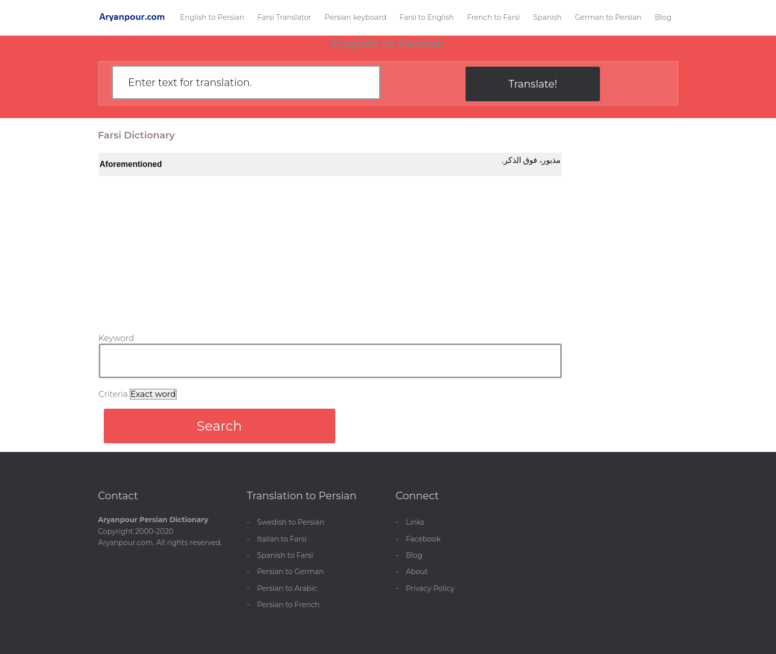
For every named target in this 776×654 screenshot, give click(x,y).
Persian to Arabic (287, 588)
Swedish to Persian (290, 522)
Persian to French (288, 604)
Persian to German (290, 571)
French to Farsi (493, 17)
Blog (663, 17)
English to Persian (212, 17)
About (417, 571)
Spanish (547, 17)
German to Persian (608, 17)
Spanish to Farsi (285, 555)
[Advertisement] (330, 252)
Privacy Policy (430, 588)
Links (415, 522)
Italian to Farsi (282, 539)
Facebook (423, 539)
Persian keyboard (355, 17)
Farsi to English (426, 17)
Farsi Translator (284, 17)
